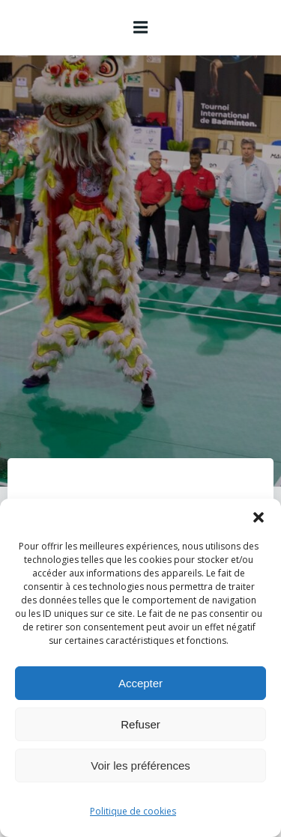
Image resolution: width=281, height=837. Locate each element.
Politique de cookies (133, 811)
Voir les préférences (140, 765)
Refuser (140, 724)
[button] (258, 517)
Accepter (140, 683)
